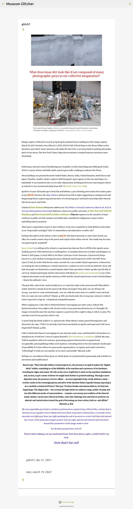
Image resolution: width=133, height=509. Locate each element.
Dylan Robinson (37, 207)
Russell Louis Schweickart (88, 273)
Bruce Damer (27, 248)
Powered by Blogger (66, 502)
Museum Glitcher (20, 4)
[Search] (37, 4)
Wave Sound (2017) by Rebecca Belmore (52, 214)
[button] (23, 29)
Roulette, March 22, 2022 (75, 186)
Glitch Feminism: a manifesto (81, 337)
